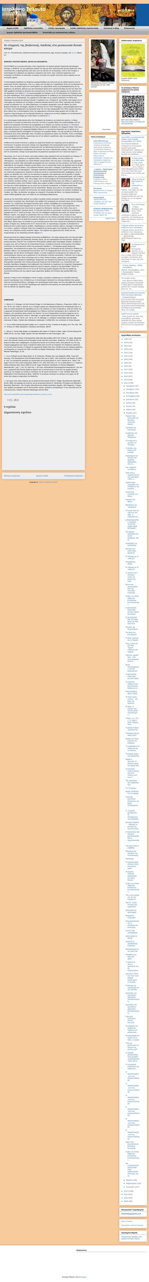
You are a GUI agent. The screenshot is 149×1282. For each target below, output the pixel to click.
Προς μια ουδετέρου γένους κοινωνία (131, 1019)
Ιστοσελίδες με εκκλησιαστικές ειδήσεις (59, 33)
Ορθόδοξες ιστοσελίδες (33, 28)
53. (5, 338)
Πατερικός (97, 188)
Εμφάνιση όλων (110, 218)
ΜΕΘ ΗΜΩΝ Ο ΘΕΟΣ (131, 937)
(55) (50, 246)
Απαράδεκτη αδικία (130, 563)
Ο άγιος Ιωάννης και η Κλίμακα (132, 639)
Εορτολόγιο (106, 129)
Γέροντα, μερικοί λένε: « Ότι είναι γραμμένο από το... (132, 658)
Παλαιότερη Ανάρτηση (73, 476)
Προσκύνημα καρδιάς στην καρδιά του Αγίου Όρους (131, 1238)
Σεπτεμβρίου (131, 396)
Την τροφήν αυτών (128, 278)
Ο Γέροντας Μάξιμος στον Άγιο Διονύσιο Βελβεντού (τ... (132, 685)
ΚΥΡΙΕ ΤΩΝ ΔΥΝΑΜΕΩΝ (131, 932)
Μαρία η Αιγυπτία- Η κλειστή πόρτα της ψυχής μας (132, 762)
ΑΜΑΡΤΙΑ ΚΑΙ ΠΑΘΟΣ (130, 314)
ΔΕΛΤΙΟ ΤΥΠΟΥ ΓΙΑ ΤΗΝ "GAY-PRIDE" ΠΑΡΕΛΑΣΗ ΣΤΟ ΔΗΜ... (132, 978)
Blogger (84, 1277)
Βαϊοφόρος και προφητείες (131, 506)
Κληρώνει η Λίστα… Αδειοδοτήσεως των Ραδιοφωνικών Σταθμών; (102, 181)
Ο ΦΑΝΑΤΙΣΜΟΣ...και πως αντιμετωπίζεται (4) (132, 1099)
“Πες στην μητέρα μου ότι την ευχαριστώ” (132, 897)
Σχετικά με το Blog (111, 28)
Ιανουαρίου (130, 1187)
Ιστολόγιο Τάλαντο (24, 9)
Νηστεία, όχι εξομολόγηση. (132, 628)
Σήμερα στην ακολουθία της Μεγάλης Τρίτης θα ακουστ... (132, 420)
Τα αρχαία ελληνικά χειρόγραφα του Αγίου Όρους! (131, 876)
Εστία (74, 53)
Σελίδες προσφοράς (56, 28)
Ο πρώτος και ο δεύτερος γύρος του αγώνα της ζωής (132, 577)
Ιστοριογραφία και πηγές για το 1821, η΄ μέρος (132, 1038)
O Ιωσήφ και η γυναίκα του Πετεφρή (131, 443)
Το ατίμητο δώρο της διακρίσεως (132, 755)
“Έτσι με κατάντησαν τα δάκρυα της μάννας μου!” (132, 1046)
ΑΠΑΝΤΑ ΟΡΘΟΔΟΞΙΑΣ (103, 209)
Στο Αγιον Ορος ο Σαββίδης (132, 847)
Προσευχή (130, 859)
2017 (126, 369)
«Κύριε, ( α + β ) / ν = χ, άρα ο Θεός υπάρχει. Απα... (132, 721)
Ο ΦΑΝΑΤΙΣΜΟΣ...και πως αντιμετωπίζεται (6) (132, 1076)
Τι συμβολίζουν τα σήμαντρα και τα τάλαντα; (132, 748)
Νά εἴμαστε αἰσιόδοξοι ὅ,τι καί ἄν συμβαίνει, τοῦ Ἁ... (132, 536)
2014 (126, 380)
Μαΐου (128, 410)
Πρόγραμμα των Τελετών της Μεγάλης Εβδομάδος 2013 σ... (132, 460)
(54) (41, 233)
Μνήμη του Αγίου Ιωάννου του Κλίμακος (132, 741)
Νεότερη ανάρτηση (12, 476)
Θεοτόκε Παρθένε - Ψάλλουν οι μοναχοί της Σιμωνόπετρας (132, 825)
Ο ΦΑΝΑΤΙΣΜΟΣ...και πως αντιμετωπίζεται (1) (132, 1134)
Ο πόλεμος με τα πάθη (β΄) (132, 557)
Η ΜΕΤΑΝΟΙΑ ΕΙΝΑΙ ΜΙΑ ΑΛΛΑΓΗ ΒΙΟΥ (132, 676)
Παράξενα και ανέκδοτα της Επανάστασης (132, 853)
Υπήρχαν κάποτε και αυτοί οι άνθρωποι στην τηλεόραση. (132, 226)
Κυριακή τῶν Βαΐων (130, 501)
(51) (48, 116)
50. (5, 304)
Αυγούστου (130, 399)
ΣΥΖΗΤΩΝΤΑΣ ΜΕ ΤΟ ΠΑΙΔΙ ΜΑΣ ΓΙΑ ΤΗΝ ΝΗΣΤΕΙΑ (132, 621)
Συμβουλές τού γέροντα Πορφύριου (131, 435)
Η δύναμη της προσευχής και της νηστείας (132, 988)
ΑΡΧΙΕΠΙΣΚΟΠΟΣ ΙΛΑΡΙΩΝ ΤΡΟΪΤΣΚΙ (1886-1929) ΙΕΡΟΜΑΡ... (132, 524)
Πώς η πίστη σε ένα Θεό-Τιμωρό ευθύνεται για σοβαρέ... (132, 647)
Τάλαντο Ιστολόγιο (126, 1221)
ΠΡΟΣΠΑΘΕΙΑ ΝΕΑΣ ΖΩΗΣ (131, 692)
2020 (126, 359)
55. (5, 381)
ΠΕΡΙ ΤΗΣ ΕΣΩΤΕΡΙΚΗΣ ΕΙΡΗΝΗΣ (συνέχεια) (132, 1145)
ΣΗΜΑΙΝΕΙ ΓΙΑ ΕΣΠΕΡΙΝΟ (131, 544)
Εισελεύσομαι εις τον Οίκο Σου (132, 950)
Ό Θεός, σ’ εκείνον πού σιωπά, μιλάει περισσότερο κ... (132, 711)
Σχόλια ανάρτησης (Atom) (48, 482)
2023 (126, 349)
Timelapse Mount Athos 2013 (132, 734)
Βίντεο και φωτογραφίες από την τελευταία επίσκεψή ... (132, 588)
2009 (126, 1201)
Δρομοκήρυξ (98, 197)
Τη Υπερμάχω (131, 788)
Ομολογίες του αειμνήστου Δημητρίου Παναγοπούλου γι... (132, 997)
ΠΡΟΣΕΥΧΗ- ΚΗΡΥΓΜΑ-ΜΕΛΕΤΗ (131, 551)
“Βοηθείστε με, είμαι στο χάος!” (131, 957)
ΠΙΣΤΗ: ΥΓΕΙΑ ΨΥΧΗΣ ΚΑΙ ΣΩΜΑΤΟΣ (131, 905)
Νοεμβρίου (130, 389)
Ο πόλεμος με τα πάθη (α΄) (132, 568)
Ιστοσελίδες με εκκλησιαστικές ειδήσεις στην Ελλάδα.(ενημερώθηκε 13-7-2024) (132, 139)
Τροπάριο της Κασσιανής (131, 429)
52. (5, 331)
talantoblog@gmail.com (131, 1214)
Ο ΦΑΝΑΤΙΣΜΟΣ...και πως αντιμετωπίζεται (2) (132, 1123)
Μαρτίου (129, 1180)
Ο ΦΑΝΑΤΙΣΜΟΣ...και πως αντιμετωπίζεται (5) (132, 1088)
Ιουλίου (129, 403)
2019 (126, 363)
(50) (24, 93)
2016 (126, 373)
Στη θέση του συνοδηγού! (131, 633)
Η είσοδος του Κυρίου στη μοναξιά (131, 450)
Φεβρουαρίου (131, 1183)
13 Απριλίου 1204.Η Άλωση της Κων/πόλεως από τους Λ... (132, 773)
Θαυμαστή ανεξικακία (130, 917)
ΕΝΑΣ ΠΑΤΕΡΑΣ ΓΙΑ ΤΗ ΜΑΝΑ (132, 792)
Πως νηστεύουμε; (138, 204)
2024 (126, 346)
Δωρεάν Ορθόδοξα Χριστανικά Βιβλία (22, 33)
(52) (69, 125)
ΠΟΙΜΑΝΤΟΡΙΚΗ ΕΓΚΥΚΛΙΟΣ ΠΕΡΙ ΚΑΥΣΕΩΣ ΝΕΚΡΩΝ (133, 294)
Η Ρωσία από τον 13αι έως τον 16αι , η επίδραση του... (132, 514)
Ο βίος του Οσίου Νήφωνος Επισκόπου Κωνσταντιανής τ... (132, 600)
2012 (126, 1191)
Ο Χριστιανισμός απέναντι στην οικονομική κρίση (132, 865)
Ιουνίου (129, 406)
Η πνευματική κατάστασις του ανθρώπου (132, 1066)
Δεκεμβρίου (130, 386)
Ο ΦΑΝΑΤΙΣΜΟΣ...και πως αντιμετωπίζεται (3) (132, 1111)
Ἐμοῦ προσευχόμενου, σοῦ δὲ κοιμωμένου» (132, 668)
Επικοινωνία (129, 28)
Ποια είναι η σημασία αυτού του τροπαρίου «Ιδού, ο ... (132, 476)
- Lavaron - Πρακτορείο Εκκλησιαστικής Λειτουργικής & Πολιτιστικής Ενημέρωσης (102, 173)
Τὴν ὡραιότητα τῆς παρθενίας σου (132, 783)
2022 (126, 353)
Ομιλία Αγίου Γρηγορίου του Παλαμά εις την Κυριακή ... (132, 485)
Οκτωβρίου (130, 393)
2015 (126, 376)
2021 (126, 356)
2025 (126, 343)
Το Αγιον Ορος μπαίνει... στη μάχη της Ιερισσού (132, 700)
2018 (126, 366)
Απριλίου (129, 413)
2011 (126, 1194)
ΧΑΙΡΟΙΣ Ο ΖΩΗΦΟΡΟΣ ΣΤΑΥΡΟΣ (131, 944)
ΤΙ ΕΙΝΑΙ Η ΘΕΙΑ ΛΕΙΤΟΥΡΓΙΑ (132, 729)
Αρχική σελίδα (13, 28)
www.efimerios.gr (100, 141)
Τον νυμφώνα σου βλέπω (131, 468)
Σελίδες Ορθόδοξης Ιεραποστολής (84, 28)
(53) (75, 152)
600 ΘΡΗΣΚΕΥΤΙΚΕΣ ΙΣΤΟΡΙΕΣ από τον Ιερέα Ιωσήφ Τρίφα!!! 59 (102, 213)
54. (5, 356)
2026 (126, 339)
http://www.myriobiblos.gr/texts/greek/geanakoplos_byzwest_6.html (28, 394)
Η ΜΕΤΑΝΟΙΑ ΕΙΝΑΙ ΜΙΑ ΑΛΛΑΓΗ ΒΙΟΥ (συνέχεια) (132, 611)
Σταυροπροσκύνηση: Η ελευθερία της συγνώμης (132, 924)
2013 (126, 383)
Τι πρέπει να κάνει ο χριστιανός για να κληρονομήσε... (132, 966)
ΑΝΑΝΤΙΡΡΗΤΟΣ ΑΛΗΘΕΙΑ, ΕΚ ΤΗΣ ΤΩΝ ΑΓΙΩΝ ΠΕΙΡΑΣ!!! (102, 202)
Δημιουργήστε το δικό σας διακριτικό (132, 1225)
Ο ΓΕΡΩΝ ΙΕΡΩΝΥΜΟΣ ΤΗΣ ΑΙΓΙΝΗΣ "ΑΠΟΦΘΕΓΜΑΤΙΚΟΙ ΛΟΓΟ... (132, 1057)
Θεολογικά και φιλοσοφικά (131, 911)
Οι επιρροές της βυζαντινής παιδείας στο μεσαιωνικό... (132, 1029)
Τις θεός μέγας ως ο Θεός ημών (138, 159)
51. (5, 324)
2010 (126, 1198)
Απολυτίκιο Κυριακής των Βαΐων (132, 494)
